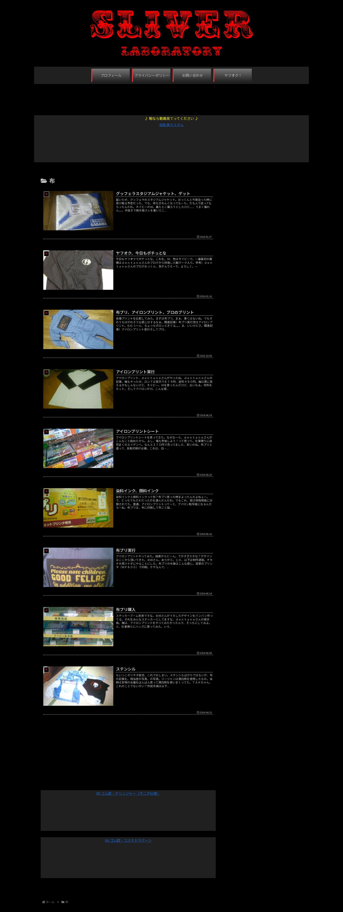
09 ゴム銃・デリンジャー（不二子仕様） (128, 793)
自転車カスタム (171, 124)
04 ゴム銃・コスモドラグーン (128, 840)
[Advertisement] (171, 97)
